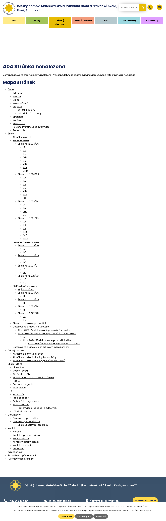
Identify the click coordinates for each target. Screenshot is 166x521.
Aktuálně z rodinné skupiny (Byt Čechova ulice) (39, 360)
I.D (24, 336)
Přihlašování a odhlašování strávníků (33, 377)
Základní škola (21, 140)
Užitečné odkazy (22, 411)
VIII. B (25, 238)
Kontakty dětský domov (26, 441)
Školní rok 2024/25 (28, 174)
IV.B (25, 157)
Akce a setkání (21, 404)
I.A (24, 147)
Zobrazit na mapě (145, 500)
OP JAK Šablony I (27, 109)
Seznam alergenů (23, 384)
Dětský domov (60, 22)
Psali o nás (19, 123)
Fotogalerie (19, 387)
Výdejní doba (20, 370)
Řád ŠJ (17, 380)
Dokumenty (129, 20)
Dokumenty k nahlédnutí (26, 421)
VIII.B (25, 170)
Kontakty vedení (22, 445)
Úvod (14, 20)
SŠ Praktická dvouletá (25, 286)
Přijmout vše (66, 516)
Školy (36, 20)
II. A (24, 225)
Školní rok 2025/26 (28, 143)
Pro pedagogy (21, 397)
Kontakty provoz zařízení (26, 435)
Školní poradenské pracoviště (29, 323)
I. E (24, 316)
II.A (24, 150)
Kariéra (17, 120)
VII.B (25, 167)
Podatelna (18, 448)
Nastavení (101, 516)
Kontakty (152, 20)
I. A (24, 177)
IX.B (25, 198)
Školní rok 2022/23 (28, 218)
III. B (25, 231)
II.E (24, 296)
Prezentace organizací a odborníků (37, 408)
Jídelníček (18, 367)
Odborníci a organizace (26, 401)
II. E (24, 319)
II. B (24, 228)
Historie (17, 96)
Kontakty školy (21, 438)
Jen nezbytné (84, 516)
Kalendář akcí (20, 103)
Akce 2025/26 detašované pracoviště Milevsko (54, 343)
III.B (24, 154)
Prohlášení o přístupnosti (22, 455)
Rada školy (19, 130)
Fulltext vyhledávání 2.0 (21, 458)
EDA (106, 20)
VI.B (25, 164)
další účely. (143, 506)
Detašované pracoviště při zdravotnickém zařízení (41, 347)
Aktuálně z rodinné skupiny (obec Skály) (35, 357)
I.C (24, 248)
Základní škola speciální (26, 242)
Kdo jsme (18, 93)
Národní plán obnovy (29, 113)
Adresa (17, 431)
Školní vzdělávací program (33, 424)
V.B (24, 160)
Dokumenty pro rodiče (25, 418)
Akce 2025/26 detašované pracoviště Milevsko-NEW (47, 333)
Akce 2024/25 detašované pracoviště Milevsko (49, 340)
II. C (25, 282)
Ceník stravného (22, 374)
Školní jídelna (83, 20)
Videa (16, 99)
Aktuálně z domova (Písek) (28, 353)
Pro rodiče (18, 394)
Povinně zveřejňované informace (31, 126)
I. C (24, 279)
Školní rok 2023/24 (28, 201)
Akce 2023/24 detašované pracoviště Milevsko (44, 330)
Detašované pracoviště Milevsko (31, 326)
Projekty (17, 106)
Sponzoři (18, 116)
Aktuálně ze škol (22, 137)
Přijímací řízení (26, 289)
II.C (24, 252)
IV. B (25, 235)
